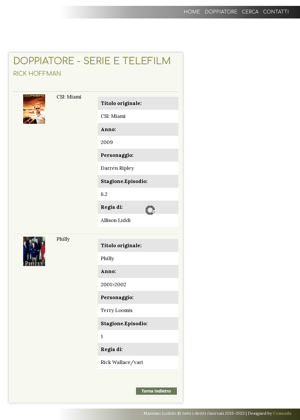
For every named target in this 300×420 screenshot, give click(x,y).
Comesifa (282, 413)
